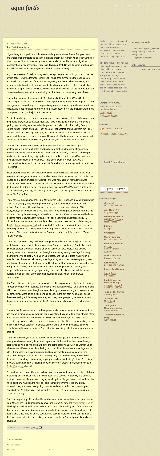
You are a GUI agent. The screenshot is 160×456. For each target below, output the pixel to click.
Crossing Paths (111, 294)
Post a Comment (13, 445)
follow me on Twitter (151, 69)
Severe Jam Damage (114, 269)
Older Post (90, 449)
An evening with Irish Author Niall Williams (113, 286)
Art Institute (44, 81)
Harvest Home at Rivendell (111, 250)
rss (149, 5)
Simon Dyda (110, 273)
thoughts (141, 5)
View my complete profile (114, 133)
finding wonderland (108, 115)
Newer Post (11, 449)
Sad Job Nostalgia (18, 47)
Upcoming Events (112, 258)
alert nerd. (109, 203)
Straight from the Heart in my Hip (112, 281)
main (116, 5)
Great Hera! (110, 233)
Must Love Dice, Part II (114, 206)
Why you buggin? (111, 212)
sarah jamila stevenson (110, 106)
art (123, 5)
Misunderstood (110, 222)
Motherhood (109, 301)
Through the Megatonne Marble (113, 306)
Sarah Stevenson (112, 129)
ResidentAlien (111, 262)
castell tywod (106, 112)
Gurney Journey (112, 237)
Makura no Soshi (112, 255)
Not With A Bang (111, 311)
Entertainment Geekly (82, 403)
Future (20, 393)
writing (131, 5)
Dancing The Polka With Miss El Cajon (113, 217)
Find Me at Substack (113, 239)
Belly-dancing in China (114, 265)
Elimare (108, 226)
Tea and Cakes (111, 298)
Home (51, 449)
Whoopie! (108, 228)
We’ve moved (110, 320)
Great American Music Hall (23, 225)
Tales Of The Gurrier (114, 292)
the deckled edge (108, 109)
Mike (86, 176)
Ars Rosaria (109, 276)
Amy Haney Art (111, 210)
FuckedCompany (15, 366)
